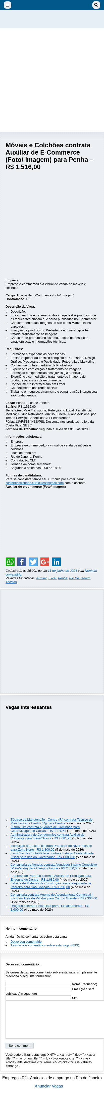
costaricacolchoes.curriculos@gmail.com (35, 483)
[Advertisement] (52, 80)
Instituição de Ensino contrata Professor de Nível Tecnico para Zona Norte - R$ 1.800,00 (51, 847)
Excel (52, 578)
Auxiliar (41, 578)
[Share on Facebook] (21, 561)
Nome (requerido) (51, 984)
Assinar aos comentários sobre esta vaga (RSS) (45, 945)
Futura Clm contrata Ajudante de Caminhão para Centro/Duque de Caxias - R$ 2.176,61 (45, 829)
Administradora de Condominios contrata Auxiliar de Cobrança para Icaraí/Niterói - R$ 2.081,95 (48, 836)
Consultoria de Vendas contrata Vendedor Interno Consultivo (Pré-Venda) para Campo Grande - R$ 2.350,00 (54, 866)
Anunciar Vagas (49, 1086)
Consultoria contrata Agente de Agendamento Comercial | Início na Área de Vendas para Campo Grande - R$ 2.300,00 (54, 896)
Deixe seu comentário (26, 941)
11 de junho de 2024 (63, 571)
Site (42, 998)
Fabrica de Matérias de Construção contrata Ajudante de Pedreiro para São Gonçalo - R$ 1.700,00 (51, 885)
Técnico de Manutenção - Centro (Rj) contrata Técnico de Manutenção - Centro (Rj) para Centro (51, 821)
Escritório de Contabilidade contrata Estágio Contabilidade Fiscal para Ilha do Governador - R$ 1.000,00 (52, 855)
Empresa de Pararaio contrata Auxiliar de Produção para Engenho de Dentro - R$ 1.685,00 (51, 877)
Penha (62, 578)
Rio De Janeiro (79, 578)
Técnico (11, 582)
